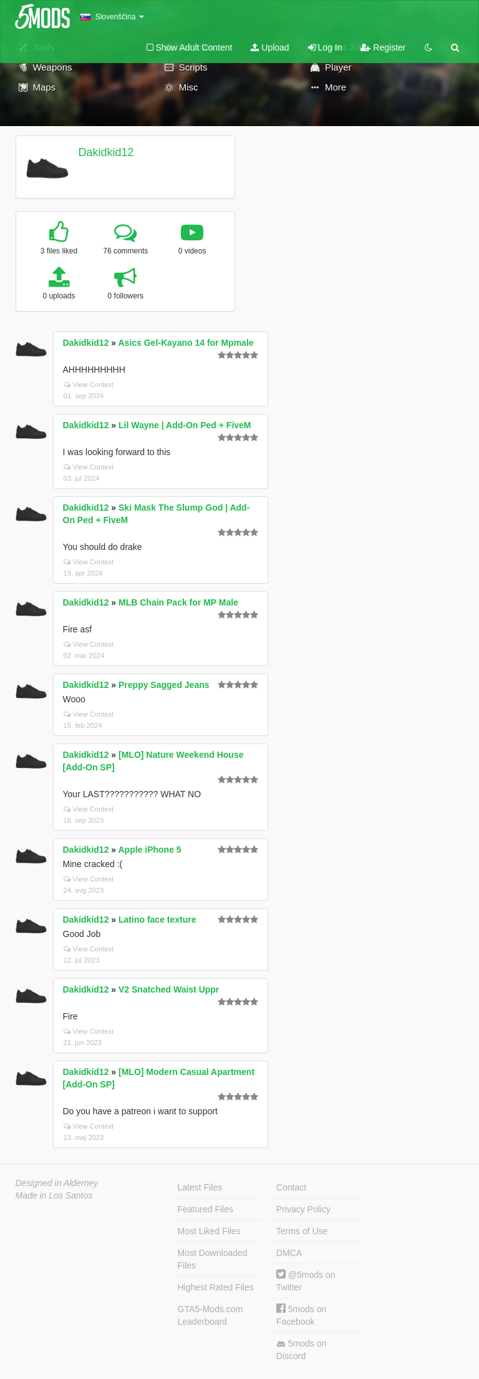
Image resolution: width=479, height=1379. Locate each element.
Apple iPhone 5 (149, 850)
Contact (291, 1187)
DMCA (289, 1253)
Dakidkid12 (105, 152)
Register (382, 47)
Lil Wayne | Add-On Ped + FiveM (185, 425)
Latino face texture (157, 920)
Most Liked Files (209, 1231)
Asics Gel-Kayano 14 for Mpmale (185, 343)
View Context (89, 384)
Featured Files (205, 1209)
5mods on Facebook (301, 1315)
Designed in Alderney (57, 1183)
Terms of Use (301, 1231)
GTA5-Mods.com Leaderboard (210, 1315)
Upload (270, 47)
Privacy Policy (303, 1209)
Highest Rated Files (216, 1287)
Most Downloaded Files (213, 1259)
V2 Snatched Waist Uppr (169, 989)
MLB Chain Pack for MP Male (178, 602)
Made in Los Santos (54, 1195)
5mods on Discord (301, 1349)
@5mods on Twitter (306, 1280)
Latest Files (200, 1187)
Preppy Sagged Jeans (164, 685)
